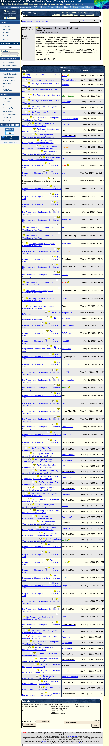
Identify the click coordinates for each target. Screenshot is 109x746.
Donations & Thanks (10, 66)
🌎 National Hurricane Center (10, 137)
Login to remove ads (10, 142)
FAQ (76, 15)
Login (5, 7)
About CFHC (7, 117)
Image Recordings (9, 77)
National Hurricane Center (74, 743)
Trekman (65, 85)
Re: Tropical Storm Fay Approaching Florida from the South (37, 449)
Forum (5, 62)
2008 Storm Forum (41, 21)
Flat (96, 21)
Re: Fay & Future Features (42, 80)
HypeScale (5, 51)
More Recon (7, 87)
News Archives (8, 36)
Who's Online (67, 15)
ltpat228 (65, 124)
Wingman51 (67, 585)
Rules (82, 15)
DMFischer (66, 434)
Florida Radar (8, 90)
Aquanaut (66, 637)
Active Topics (83, 12)
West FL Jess (67, 427)
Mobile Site (7, 121)
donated (44, 741)
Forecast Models (9, 80)
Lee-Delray (66, 102)
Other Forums (63, 12)
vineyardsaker (68, 380)
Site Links (6, 101)
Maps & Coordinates (10, 74)
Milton (45, 7)
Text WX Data (8, 111)
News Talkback (27, 21)
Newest (11, 62)
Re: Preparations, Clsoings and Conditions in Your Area (40, 637)
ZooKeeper (66, 243)
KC (63, 113)
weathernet (66, 349)
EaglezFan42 (67, 528)
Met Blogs (6, 32)
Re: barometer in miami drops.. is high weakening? (40, 660)
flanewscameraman (70, 119)
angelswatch (67, 220)
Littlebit (65, 275)
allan (64, 173)
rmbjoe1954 (67, 313)
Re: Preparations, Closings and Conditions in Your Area (40, 107)
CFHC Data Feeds (9, 114)
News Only (7, 29)
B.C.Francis (67, 333)
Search (5, 39)
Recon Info (7, 83)
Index (82, 21)
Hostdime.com (72, 736)
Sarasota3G (67, 517)
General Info (7, 98)
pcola (64, 90)
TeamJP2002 (67, 318)
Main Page (7, 26)
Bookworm (66, 494)
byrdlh (64, 298)
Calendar (90, 15)
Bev (63, 403)
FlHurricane (10, 11)
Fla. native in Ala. (69, 80)
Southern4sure (68, 325)
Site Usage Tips (8, 108)
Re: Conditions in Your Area (39, 319)
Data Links (6, 105)
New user (56, 15)
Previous (73, 21)
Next (89, 21)
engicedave (67, 460)
